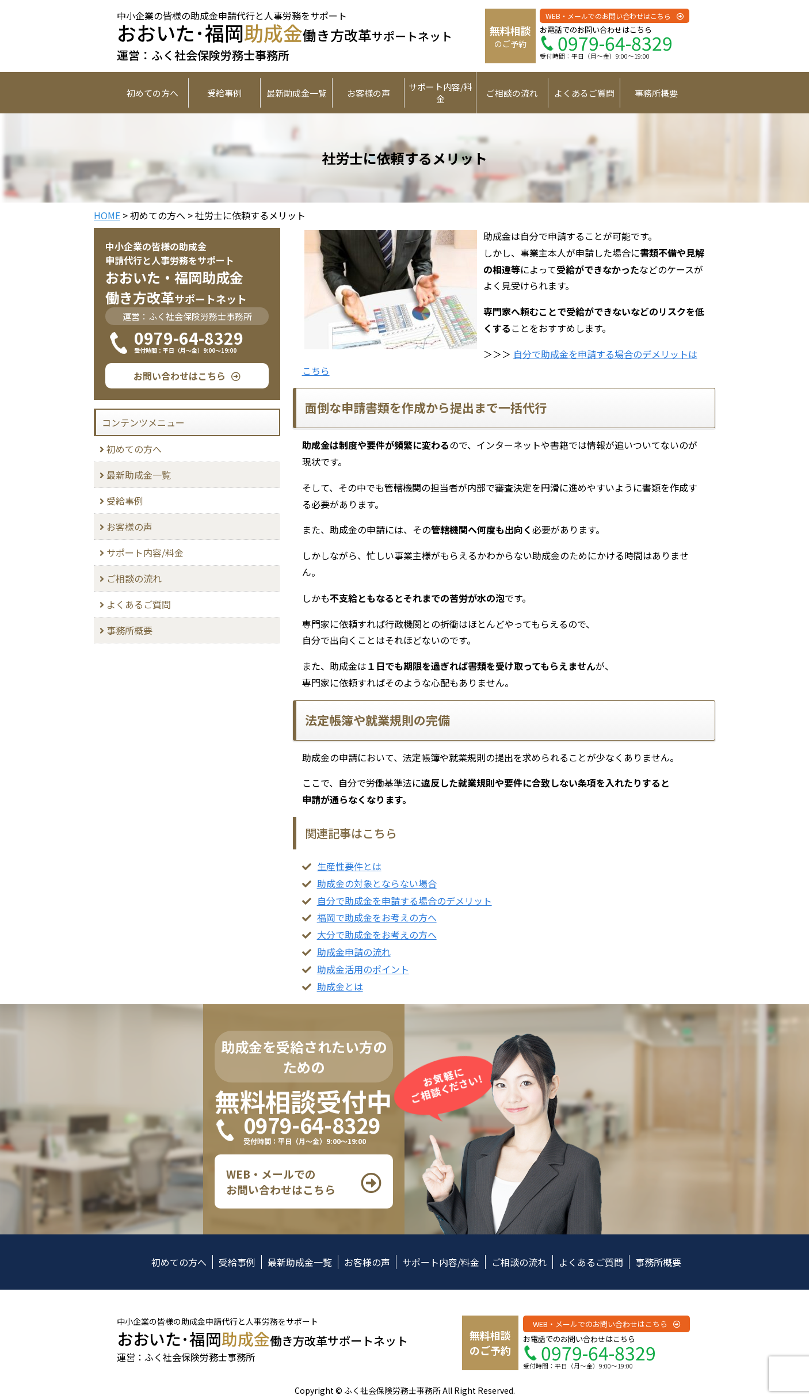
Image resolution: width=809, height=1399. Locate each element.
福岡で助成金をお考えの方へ (377, 917)
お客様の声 (368, 93)
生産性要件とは (349, 866)
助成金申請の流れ (354, 952)
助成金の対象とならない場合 (377, 883)
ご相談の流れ (512, 93)
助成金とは (340, 986)
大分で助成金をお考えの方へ (377, 934)
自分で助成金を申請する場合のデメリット (404, 901)
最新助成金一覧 (296, 93)
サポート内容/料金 (440, 93)
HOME (107, 215)
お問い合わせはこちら (179, 376)
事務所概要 (656, 93)
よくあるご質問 (584, 93)
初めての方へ (152, 93)
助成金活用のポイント (363, 969)
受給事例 (224, 93)
